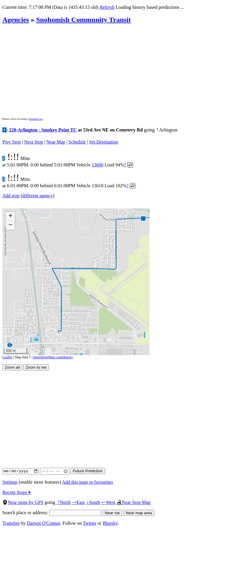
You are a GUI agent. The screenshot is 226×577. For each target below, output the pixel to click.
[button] (143, 218)
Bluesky (110, 523)
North (63, 502)
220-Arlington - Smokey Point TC (43, 129)
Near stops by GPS (22, 502)
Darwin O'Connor (43, 523)
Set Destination (103, 141)
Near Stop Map (134, 502)
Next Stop (33, 141)
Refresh (107, 7)
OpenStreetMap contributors (53, 357)
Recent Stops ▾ (16, 492)
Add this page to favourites (87, 482)
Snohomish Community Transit (83, 19)
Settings (10, 482)
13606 (97, 164)
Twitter (90, 523)
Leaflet (7, 357)
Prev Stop (11, 141)
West (108, 502)
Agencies (15, 19)
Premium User (35, 119)
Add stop (10, 195)
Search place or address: (51, 512)
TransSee (11, 523)
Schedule (77, 141)
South (93, 502)
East (78, 502)
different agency (37, 195)
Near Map (55, 141)
